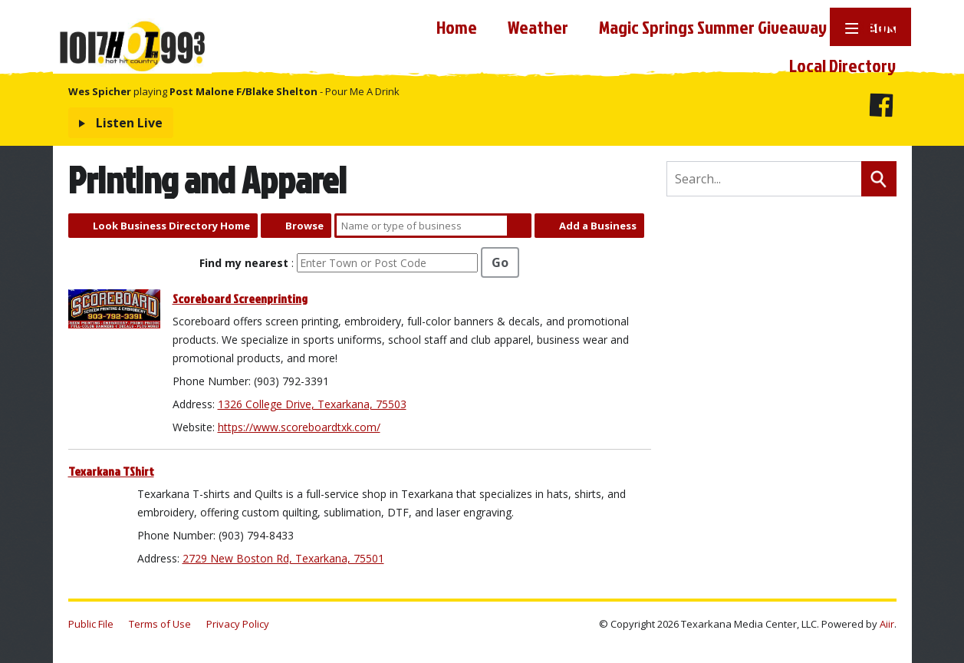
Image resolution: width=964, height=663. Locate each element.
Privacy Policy (237, 624)
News (876, 27)
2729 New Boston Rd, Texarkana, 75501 (283, 558)
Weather (538, 27)
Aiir (887, 624)
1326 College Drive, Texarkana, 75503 (312, 404)
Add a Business (598, 226)
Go (500, 262)
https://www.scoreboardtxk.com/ (299, 427)
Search (519, 225)
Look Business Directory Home (171, 226)
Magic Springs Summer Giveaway (713, 27)
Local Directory (842, 65)
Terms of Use (160, 624)
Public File (91, 624)
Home (456, 27)
